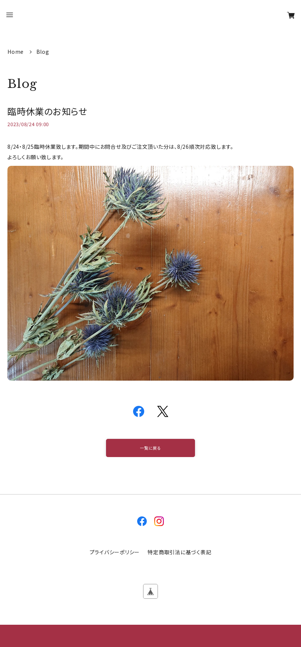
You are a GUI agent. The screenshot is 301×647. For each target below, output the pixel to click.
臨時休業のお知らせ (47, 111)
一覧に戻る (150, 448)
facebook (142, 521)
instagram (159, 521)
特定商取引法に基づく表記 (179, 552)
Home (16, 51)
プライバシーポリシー (115, 552)
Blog (42, 51)
